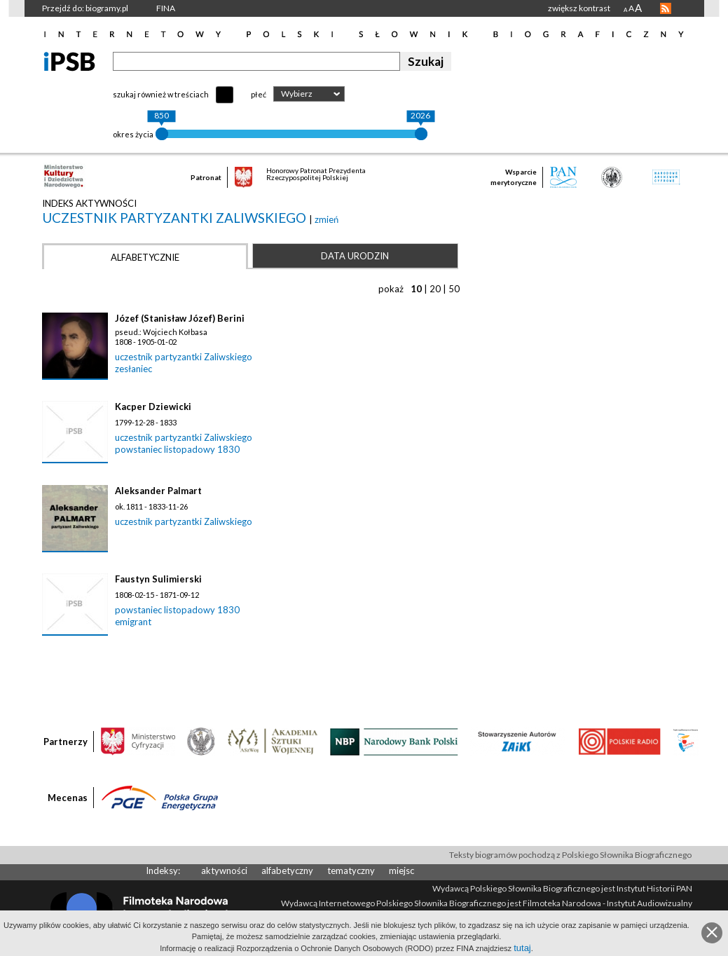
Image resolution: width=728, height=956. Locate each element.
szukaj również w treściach (161, 94)
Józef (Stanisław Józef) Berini (180, 318)
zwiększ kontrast (579, 8)
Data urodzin (355, 255)
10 (416, 288)
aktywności (224, 870)
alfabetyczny (287, 870)
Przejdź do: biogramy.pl (85, 8)
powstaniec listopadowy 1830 (177, 449)
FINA (165, 8)
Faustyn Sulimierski (158, 579)
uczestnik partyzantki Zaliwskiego (175, 218)
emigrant (133, 621)
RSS (665, 8)
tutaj (522, 948)
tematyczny (351, 870)
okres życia (133, 134)
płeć (258, 94)
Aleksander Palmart (158, 490)
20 (435, 288)
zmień (326, 219)
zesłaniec (133, 368)
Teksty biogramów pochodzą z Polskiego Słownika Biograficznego (570, 854)
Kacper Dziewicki (153, 406)
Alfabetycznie (145, 257)
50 (454, 288)
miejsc (401, 870)
